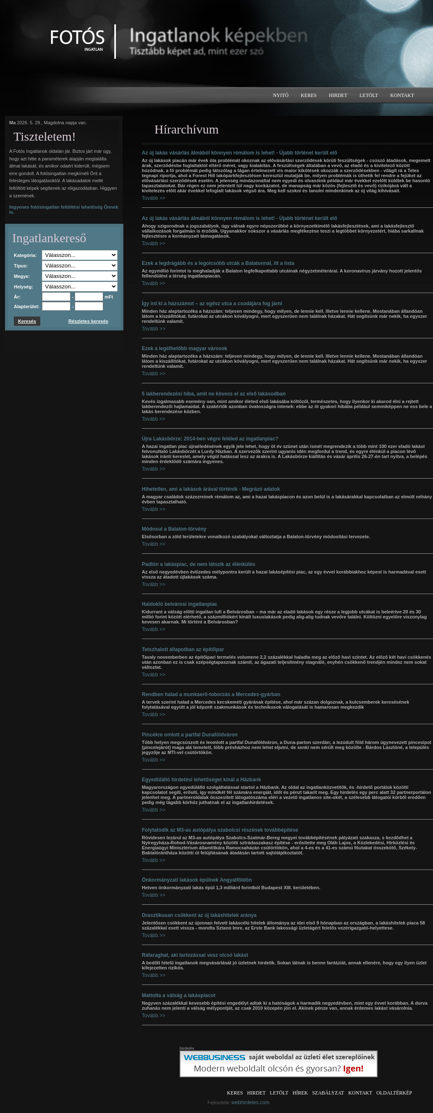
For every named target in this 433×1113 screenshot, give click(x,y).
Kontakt (402, 95)
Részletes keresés (88, 321)
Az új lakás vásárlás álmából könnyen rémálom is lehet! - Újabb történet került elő (239, 153)
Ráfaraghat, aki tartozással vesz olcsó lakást (195, 955)
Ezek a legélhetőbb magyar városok (184, 348)
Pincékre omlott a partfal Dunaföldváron (189, 735)
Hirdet (338, 95)
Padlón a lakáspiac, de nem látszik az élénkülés (198, 564)
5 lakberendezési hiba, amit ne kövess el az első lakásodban (214, 394)
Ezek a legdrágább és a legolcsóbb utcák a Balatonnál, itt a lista (218, 263)
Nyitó (280, 95)
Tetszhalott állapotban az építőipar (183, 649)
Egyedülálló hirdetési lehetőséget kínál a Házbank (201, 780)
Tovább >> (153, 198)
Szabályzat (328, 1093)
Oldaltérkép (394, 1093)
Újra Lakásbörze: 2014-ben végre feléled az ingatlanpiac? (210, 439)
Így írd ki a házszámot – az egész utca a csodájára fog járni (212, 303)
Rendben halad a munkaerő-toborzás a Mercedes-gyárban (211, 694)
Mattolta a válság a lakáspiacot (178, 995)
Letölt (369, 95)
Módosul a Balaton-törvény (174, 529)
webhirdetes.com (251, 1102)
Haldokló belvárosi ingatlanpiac (179, 604)
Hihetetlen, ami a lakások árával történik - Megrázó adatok (211, 489)
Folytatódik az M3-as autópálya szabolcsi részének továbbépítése (220, 830)
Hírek (300, 1093)
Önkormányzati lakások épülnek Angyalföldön (197, 880)
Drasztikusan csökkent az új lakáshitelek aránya (199, 915)
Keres (309, 95)
